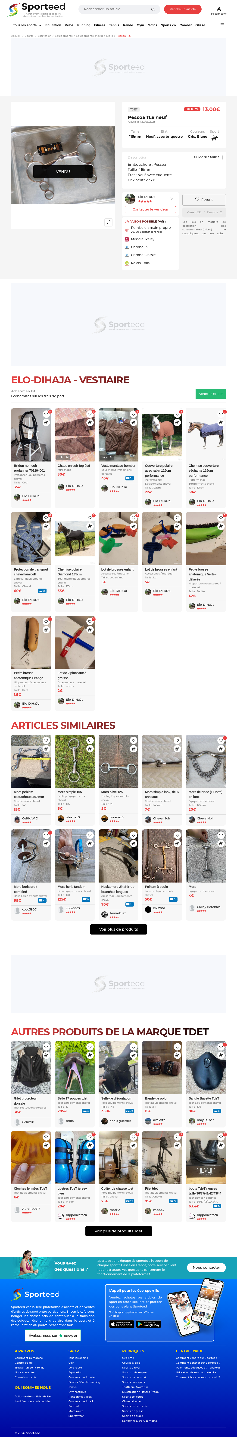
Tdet (133, 109)
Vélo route (75, 1367)
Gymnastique (77, 1392)
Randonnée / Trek (80, 1397)
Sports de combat (134, 1377)
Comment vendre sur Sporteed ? (197, 1358)
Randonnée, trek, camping (139, 1421)
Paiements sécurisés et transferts (198, 1367)
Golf (71, 1363)
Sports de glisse (132, 1411)
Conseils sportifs (26, 1377)
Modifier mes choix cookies (33, 1401)
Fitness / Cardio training (84, 1382)
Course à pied (131, 1363)
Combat (186, 25)
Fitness (99, 25)
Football (74, 1406)
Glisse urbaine (131, 1401)
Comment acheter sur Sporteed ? (198, 1363)
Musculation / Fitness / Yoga (140, 1392)
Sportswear (76, 1416)
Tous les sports (25, 25)
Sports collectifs (132, 1397)
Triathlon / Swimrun (135, 1387)
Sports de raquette (135, 1406)
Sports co (168, 25)
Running (83, 25)
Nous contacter (206, 1267)
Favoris (204, 200)
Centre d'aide (24, 1363)
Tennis (114, 25)
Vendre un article (183, 9)
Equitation (53, 25)
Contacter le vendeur (150, 209)
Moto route (76, 1411)
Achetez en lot (211, 394)
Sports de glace (132, 1416)
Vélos (69, 25)
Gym (140, 25)
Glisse (200, 25)
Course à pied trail (81, 1401)
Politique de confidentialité (33, 1396)
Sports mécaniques (135, 1372)
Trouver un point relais (29, 1367)
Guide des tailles (206, 157)
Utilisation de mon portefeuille (196, 1372)
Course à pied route (82, 1377)
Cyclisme (128, 1358)
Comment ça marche (29, 1358)
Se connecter (219, 10)
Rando (128, 25)
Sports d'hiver (131, 1367)
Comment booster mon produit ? (198, 1377)
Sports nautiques (133, 1382)
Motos (152, 25)
